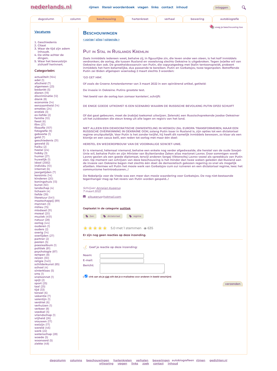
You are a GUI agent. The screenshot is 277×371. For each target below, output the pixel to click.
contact (167, 7)
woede (39, 337)
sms (37, 273)
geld (37, 137)
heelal (38, 150)
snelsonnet (42, 277)
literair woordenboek (118, 7)
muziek (39, 216)
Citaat (42, 45)
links (154, 7)
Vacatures (42, 32)
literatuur (40, 197)
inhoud (181, 7)
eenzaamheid (44, 105)
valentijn (40, 299)
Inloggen (221, 7)
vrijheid (39, 318)
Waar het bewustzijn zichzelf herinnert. (52, 63)
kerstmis (40, 175)
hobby (38, 153)
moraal (39, 213)
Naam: (87, 255)
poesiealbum (43, 245)
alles (99, 39)
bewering (197, 19)
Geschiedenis (47, 42)
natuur (39, 219)
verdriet (39, 302)
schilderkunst (44, 264)
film (37, 124)
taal (37, 286)
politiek (39, 248)
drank (38, 99)
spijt (37, 280)
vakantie (40, 296)
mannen (40, 203)
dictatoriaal (111, 216)
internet (40, 169)
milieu (38, 207)
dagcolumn (46, 19)
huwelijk (40, 159)
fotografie (41, 130)
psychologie (42, 251)
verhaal (169, 19)
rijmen (94, 7)
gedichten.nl (218, 360)
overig (38, 232)
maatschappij (44, 200)
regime (135, 216)
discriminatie (43, 96)
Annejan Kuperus (108, 188)
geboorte (40, 134)
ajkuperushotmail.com (104, 196)
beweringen (161, 360)
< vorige (88, 39)
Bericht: (88, 265)
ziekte (38, 343)
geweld (39, 143)
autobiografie (229, 19)
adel (37, 80)
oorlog (38, 223)
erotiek (39, 111)
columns (76, 360)
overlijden (41, 235)
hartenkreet (140, 19)
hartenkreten (122, 360)
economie (41, 102)
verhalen (142, 360)
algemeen (41, 86)
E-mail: (88, 260)
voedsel (39, 311)
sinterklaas (42, 270)
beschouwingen (97, 360)
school (39, 267)
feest (37, 121)
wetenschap (43, 334)
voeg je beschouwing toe (229, 27)
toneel (38, 292)
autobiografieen (183, 360)
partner (39, 238)
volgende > (112, 39)
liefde (38, 194)
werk (37, 330)
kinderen (40, 178)
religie (38, 261)
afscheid (40, 83)
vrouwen (40, 321)
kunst (38, 184)
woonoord (41, 340)
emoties (40, 108)
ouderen (40, 226)
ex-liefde (40, 115)
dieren (39, 92)
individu (40, 165)
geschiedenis (43, 140)
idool (37, 162)
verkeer (39, 308)
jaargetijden (43, 172)
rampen (39, 254)
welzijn (39, 324)
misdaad (40, 210)
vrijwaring (106, 363)
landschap (41, 188)
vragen (143, 7)
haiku (38, 146)
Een (89, 216)
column (75, 19)
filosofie (39, 127)
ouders (39, 229)
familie (39, 118)
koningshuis (43, 181)
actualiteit (41, 77)
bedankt (40, 89)
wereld (39, 327)
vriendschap (43, 315)
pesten (39, 242)
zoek (145, 363)
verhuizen (41, 305)
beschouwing (106, 19)
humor (39, 156)
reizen (38, 257)
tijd (36, 289)
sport (38, 283)
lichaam (40, 191)
